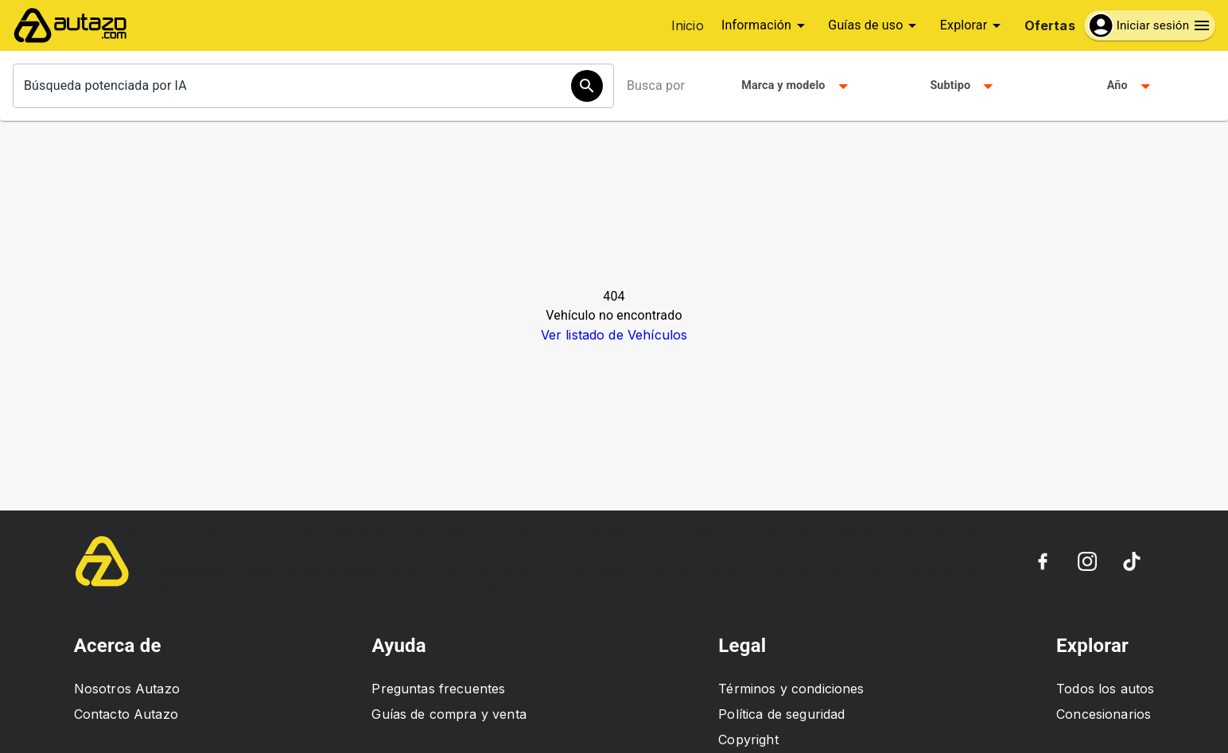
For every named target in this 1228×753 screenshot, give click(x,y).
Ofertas (1049, 25)
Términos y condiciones (791, 689)
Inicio (687, 25)
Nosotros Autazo (127, 689)
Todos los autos (1105, 689)
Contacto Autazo (126, 714)
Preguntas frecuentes (438, 689)
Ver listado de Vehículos (614, 335)
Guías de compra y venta (448, 714)
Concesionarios (1103, 714)
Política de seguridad (781, 714)
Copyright (748, 739)
